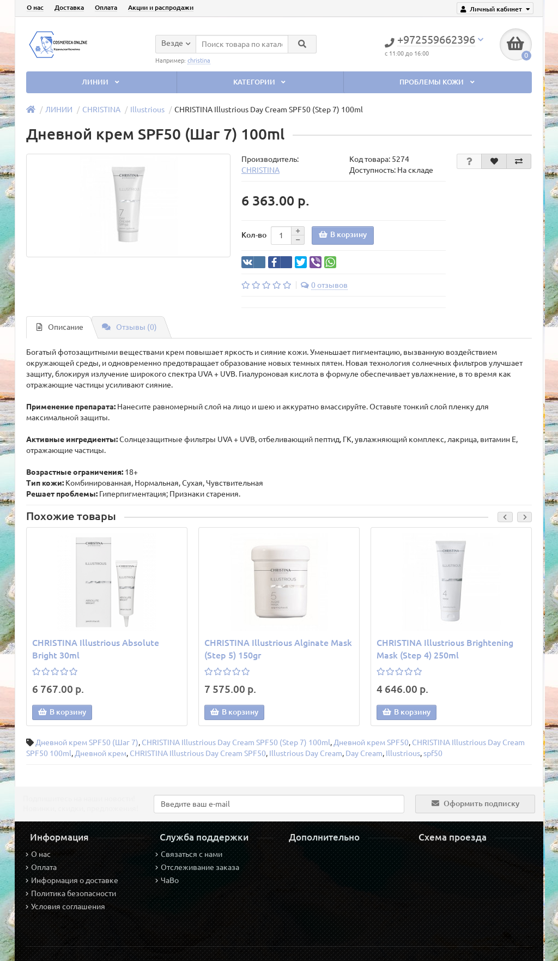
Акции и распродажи (160, 7)
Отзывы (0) (129, 327)
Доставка (69, 7)
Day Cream (364, 753)
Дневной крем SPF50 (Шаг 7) (86, 742)
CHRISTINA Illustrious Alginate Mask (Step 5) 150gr (278, 649)
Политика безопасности (71, 893)
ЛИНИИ (101, 82)
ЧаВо (167, 880)
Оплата (106, 7)
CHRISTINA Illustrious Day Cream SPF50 (198, 753)
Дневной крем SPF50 (371, 742)
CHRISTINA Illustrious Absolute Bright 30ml (95, 649)
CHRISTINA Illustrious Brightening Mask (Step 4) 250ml (445, 649)
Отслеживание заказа (197, 867)
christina (198, 60)
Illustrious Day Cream (305, 753)
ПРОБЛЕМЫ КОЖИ (437, 82)
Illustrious (147, 109)
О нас (35, 7)
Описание (60, 327)
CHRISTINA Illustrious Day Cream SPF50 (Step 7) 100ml (236, 742)
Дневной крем (100, 753)
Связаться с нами (188, 854)
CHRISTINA (101, 109)
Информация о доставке (72, 880)
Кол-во (253, 235)
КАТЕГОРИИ (260, 82)
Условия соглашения (65, 906)
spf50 (432, 753)
